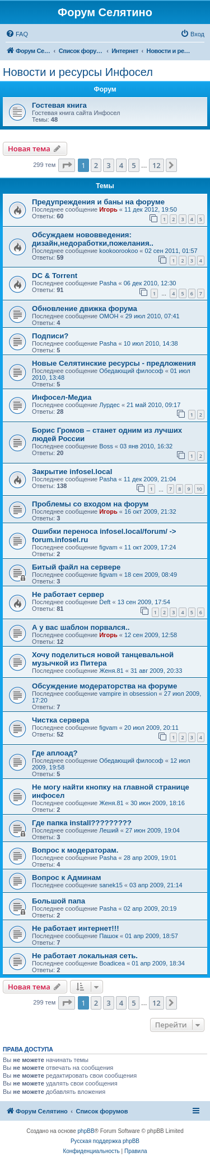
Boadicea (112, 963)
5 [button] (134, 165)
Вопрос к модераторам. (75, 850)
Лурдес (109, 404)
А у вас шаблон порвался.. (80, 627)
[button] (66, 165)
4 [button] (121, 165)
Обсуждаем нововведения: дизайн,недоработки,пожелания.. (92, 239)
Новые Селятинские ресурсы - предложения (114, 363)
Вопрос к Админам (66, 877)
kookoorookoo (118, 250)
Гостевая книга (59, 105)
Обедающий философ (131, 370)
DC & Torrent (54, 275)
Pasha (107, 283)
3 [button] (108, 165)
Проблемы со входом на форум (90, 504)
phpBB (86, 1131)
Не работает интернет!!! (75, 928)
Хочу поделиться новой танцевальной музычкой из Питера (103, 659)
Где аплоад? (55, 753)
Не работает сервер (68, 594)
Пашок (108, 936)
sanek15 (111, 885)
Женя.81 (111, 670)
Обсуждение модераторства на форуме (104, 686)
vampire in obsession (128, 693)
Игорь (108, 209)
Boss (106, 446)
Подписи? (50, 336)
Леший (108, 830)
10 (199, 488)
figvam (108, 547)
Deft (104, 602)
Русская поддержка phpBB (105, 1141)
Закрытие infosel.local (72, 471)
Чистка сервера (60, 720)
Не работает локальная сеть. (85, 955)
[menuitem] (17, 34)
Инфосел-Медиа (61, 397)
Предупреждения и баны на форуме (98, 202)
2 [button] (96, 165)
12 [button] (156, 165)
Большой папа (58, 901)
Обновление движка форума (84, 308)
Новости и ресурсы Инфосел (78, 72)
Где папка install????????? (82, 823)
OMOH (108, 316)
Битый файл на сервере (76, 567)
